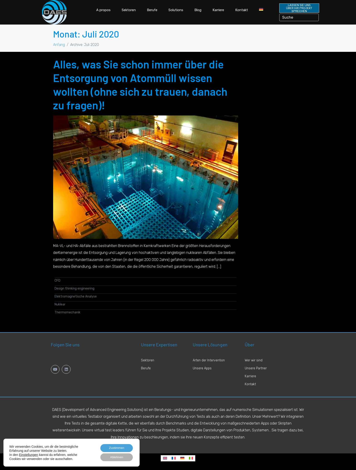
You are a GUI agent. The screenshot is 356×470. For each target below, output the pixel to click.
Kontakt (241, 10)
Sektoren (129, 10)
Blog (197, 10)
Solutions (175, 10)
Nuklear (59, 304)
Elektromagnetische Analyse (75, 296)
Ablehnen (116, 457)
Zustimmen (116, 447)
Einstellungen (28, 454)
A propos (103, 10)
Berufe (152, 10)
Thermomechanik (67, 312)
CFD (57, 280)
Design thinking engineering (74, 288)
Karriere (218, 10)
